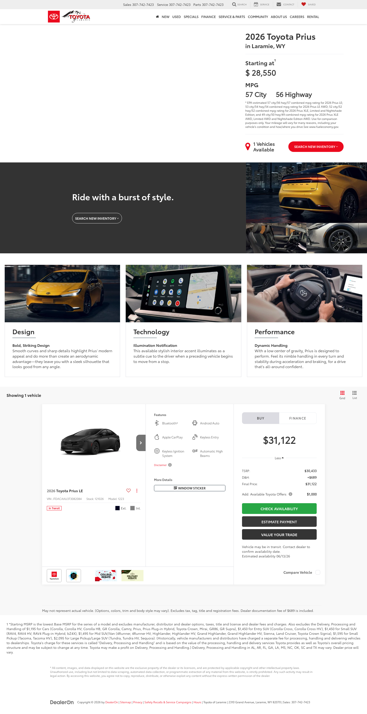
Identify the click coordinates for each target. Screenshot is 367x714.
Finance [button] (208, 16)
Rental (313, 16)
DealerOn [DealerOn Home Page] (111, 702)
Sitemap (125, 702)
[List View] (354, 395)
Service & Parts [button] (232, 16)
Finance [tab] (298, 418)
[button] (141, 443)
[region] (279, 482)
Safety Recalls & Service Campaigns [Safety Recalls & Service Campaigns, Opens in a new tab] (167, 702)
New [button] (165, 16)
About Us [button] (279, 16)
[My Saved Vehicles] (308, 4)
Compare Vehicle (297, 572)
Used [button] (176, 16)
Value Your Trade (279, 534)
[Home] (157, 16)
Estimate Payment (279, 521)
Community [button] (258, 16)
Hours (197, 702)
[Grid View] (341, 395)
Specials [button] (191, 16)
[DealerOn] (62, 702)
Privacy (137, 702)
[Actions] (137, 490)
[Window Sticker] (189, 488)
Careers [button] (297, 16)
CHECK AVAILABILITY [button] (279, 508)
